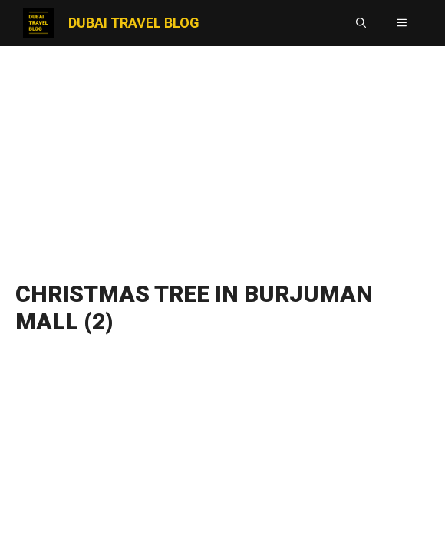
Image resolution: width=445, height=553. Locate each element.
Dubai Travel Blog (133, 23)
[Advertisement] (222, 157)
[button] (361, 23)
